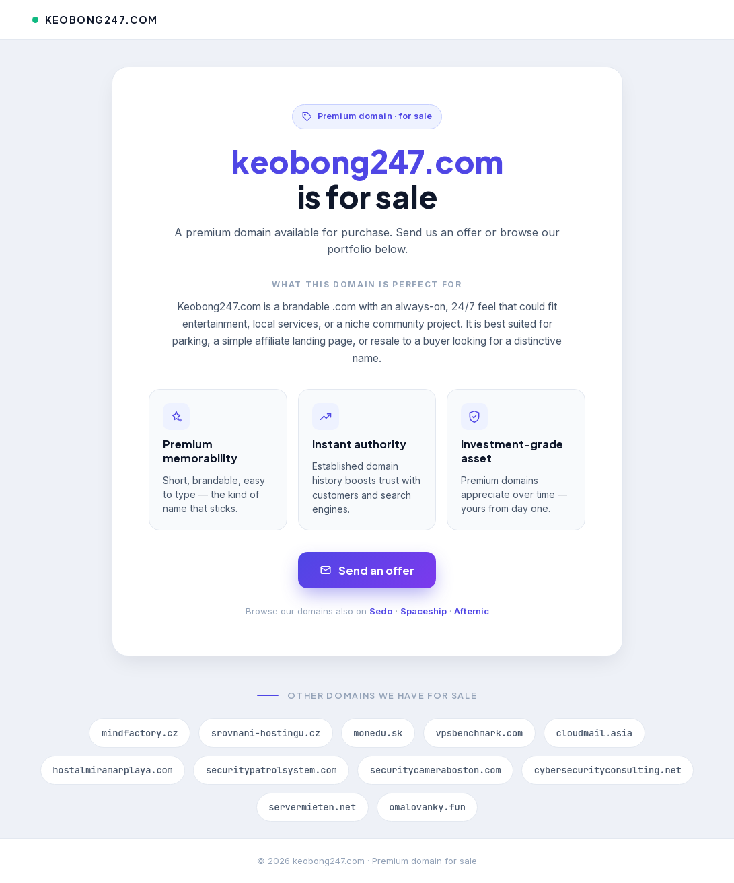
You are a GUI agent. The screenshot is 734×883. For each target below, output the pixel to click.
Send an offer (367, 570)
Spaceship (423, 611)
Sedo (381, 611)
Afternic (471, 611)
